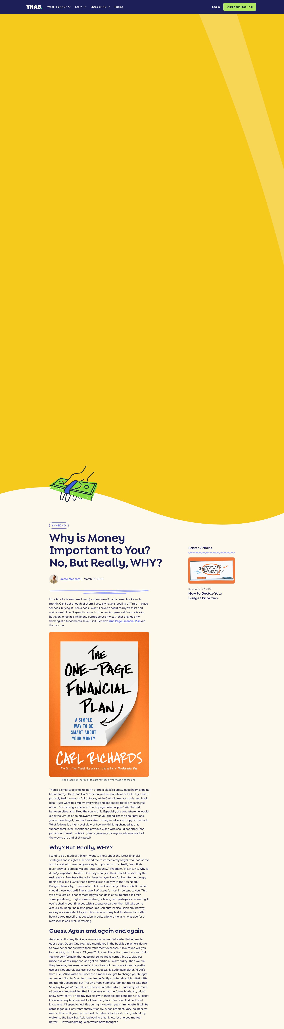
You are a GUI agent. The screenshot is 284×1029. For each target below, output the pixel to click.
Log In (216, 7)
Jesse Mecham (70, 579)
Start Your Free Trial (240, 7)
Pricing (118, 7)
